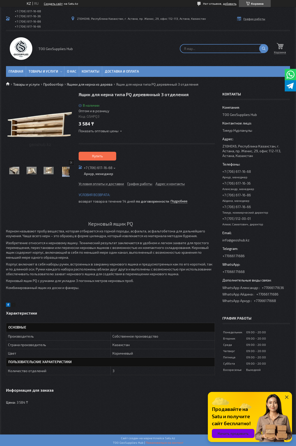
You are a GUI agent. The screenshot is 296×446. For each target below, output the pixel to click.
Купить (97, 156)
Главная (16, 71)
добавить (229, 3)
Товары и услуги (43, 71)
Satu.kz (170, 438)
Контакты (90, 71)
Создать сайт (53, 3)
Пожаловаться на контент (164, 442)
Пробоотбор (53, 84)
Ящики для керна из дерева (89, 84)
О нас (71, 71)
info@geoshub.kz (235, 240)
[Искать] (263, 48)
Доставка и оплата (122, 71)
